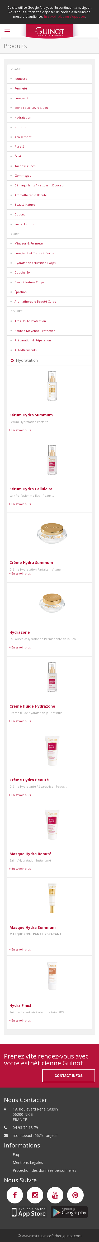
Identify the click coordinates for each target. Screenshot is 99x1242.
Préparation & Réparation (33, 340)
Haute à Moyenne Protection (35, 331)
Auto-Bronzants (25, 350)
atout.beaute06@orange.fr (35, 1135)
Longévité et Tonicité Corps (34, 253)
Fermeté (21, 88)
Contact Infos (69, 1075)
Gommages (23, 175)
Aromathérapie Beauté (31, 195)
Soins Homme (24, 224)
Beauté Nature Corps (29, 282)
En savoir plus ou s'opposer (64, 16)
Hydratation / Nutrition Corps (35, 263)
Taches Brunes (25, 166)
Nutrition (21, 127)
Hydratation (23, 117)
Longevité (22, 98)
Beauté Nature (25, 204)
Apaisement (23, 137)
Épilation (21, 292)
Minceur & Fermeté (29, 243)
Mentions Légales (28, 1162)
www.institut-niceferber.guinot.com (52, 1235)
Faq (16, 1154)
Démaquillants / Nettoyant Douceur (40, 185)
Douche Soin (23, 272)
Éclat (18, 156)
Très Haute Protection (30, 321)
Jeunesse (21, 79)
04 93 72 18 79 (25, 1127)
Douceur (21, 214)
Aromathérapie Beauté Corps (35, 301)
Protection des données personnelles (44, 1170)
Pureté (19, 146)
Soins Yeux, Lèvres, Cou (31, 108)
